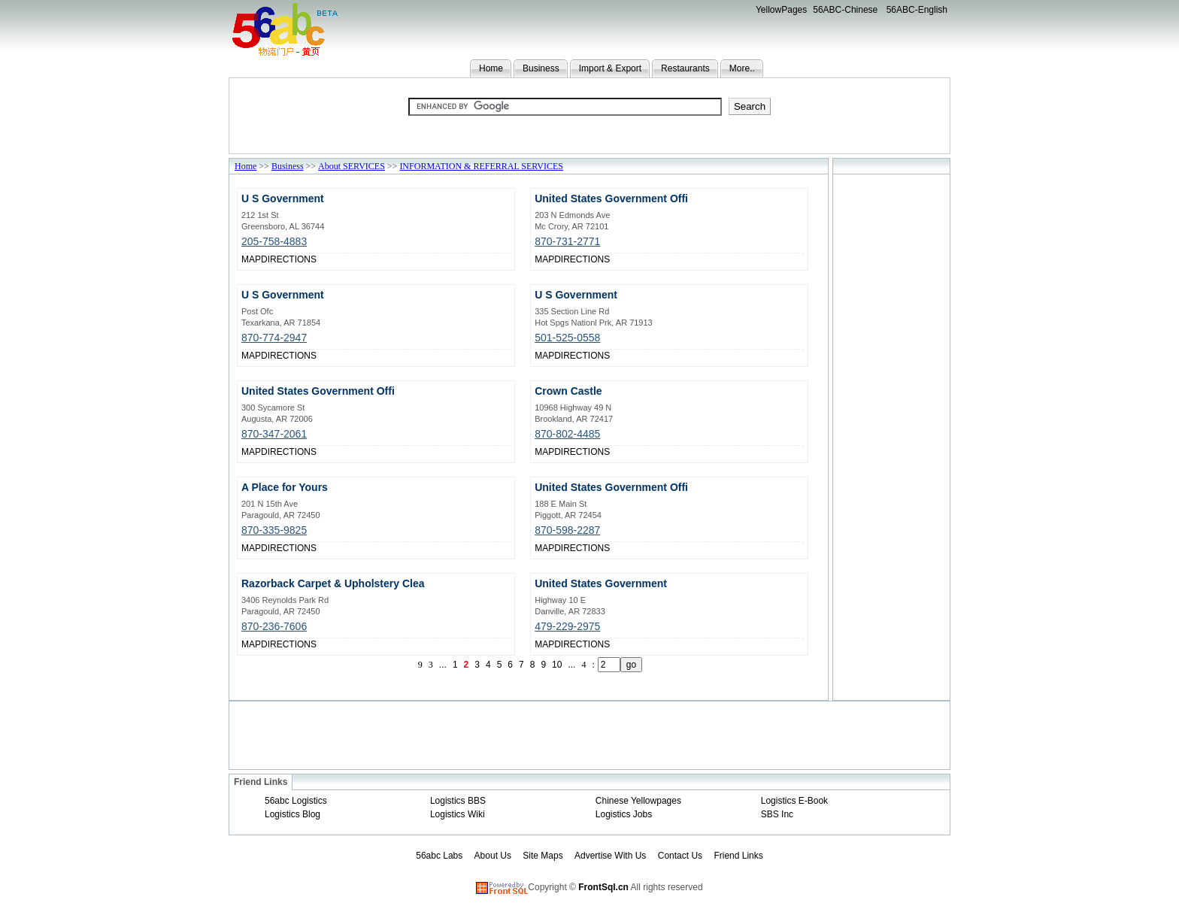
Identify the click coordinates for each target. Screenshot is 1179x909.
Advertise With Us (610, 855)
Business (541, 68)
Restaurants (685, 68)
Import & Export (610, 68)
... (443, 664)
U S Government (282, 198)
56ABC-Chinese (845, 10)
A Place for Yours (284, 487)
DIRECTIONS (289, 259)
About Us (492, 855)
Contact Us (680, 855)
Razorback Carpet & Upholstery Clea (333, 583)
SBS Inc (777, 814)
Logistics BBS (458, 800)
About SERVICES (351, 166)
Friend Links (738, 855)
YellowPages (781, 10)
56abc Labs (439, 855)
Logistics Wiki (457, 814)
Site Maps (542, 855)
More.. (742, 68)
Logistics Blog (292, 814)
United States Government (601, 583)
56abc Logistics (296, 800)
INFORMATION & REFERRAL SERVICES (481, 166)
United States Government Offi (611, 198)
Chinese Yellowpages (638, 800)
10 (557, 664)
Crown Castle (568, 391)
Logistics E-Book (794, 800)
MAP (251, 259)
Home (491, 68)
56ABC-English (917, 10)
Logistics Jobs (624, 814)
